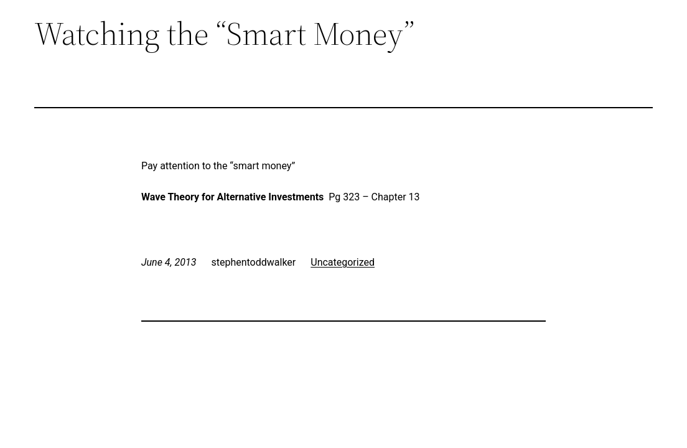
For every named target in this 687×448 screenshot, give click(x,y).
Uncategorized (343, 262)
